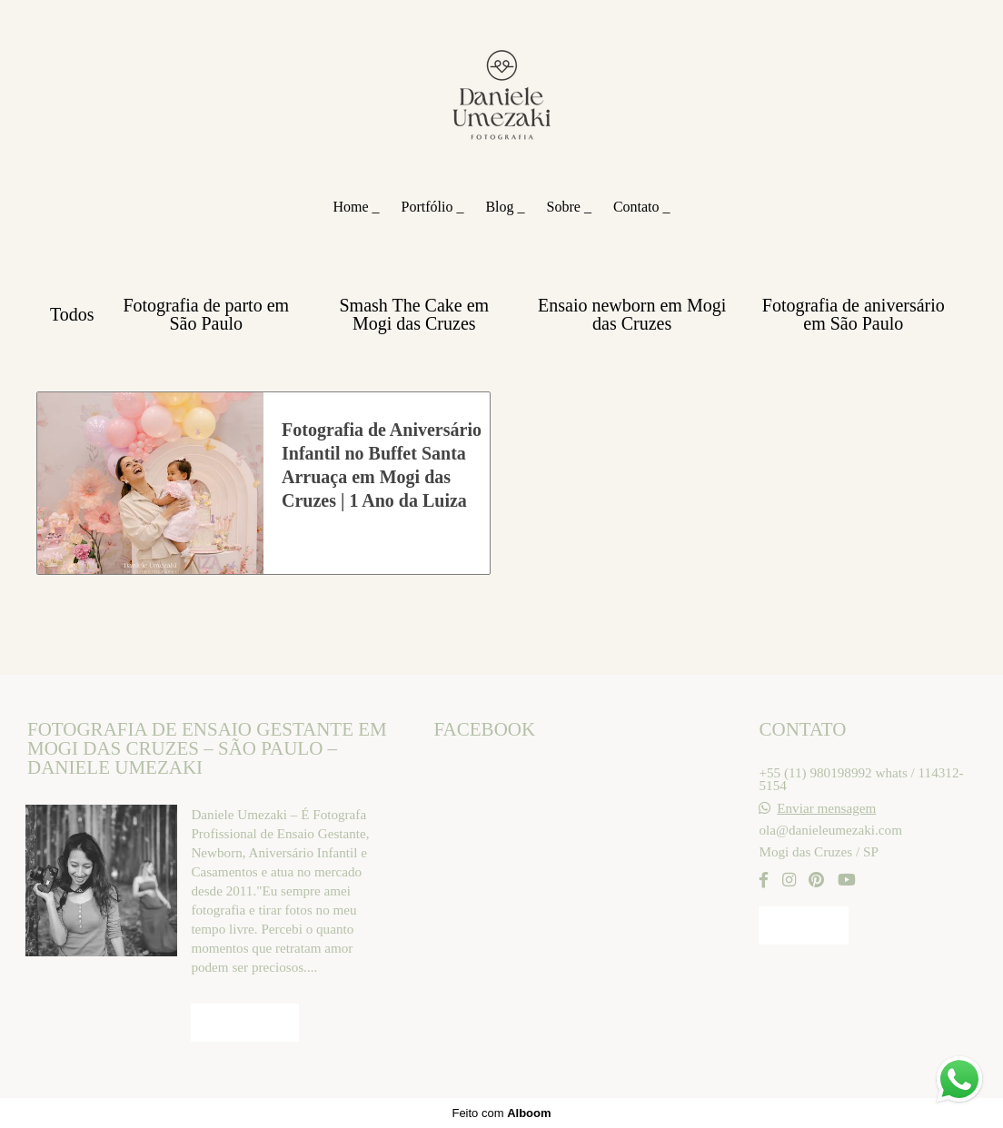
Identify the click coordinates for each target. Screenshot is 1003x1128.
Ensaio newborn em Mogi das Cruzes (632, 314)
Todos (72, 314)
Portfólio (429, 206)
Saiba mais (244, 1022)
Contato (638, 206)
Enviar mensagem (826, 808)
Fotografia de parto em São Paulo (206, 314)
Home (352, 206)
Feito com (501, 1113)
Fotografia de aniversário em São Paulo (853, 314)
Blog (501, 206)
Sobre (565, 206)
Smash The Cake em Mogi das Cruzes (415, 314)
